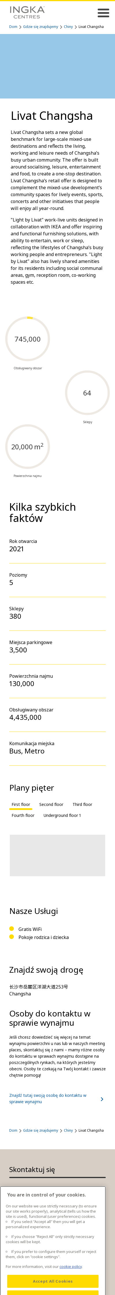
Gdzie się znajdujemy (40, 26)
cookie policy (71, 1276)
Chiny (68, 26)
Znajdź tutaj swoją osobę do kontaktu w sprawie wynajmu (57, 1098)
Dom (13, 26)
